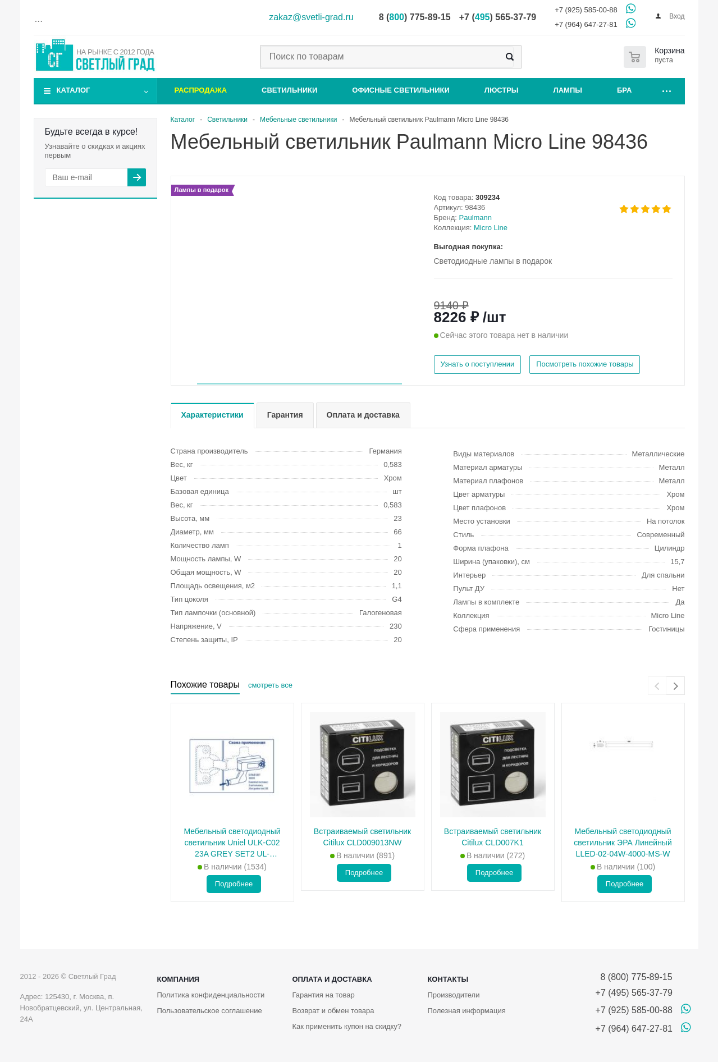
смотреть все (270, 685)
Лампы (568, 90)
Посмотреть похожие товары (584, 364)
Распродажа (201, 90)
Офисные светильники (401, 90)
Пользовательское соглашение (209, 1010)
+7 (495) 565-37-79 (634, 992)
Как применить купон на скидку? (346, 1026)
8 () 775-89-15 (415, 17)
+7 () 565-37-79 (497, 17)
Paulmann (475, 217)
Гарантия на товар (323, 995)
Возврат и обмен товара (333, 1010)
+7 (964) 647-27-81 (586, 24)
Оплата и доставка (332, 979)
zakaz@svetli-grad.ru (311, 17)
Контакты (447, 979)
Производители (453, 995)
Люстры (501, 90)
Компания (178, 979)
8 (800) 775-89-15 (634, 977)
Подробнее (234, 884)
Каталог (73, 90)
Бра (624, 90)
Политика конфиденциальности (211, 995)
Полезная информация (466, 1010)
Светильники (289, 90)
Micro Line (490, 227)
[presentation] (657, 685)
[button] (299, 383)
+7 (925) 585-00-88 (586, 10)
